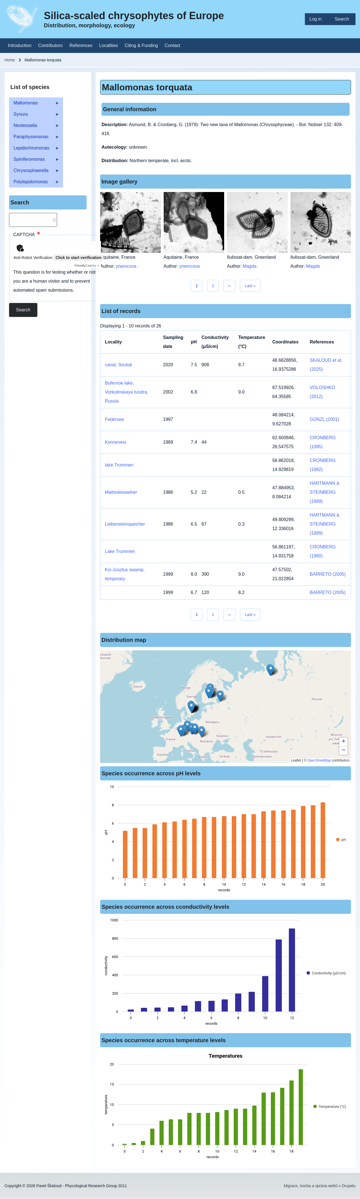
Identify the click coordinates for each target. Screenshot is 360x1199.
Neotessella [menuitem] (34, 127)
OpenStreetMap (319, 760)
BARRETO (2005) (328, 574)
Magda (249, 266)
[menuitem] (317, 19)
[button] (194, 729)
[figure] (225, 840)
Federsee (114, 419)
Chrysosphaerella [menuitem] (34, 172)
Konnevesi (115, 442)
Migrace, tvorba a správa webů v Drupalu (320, 1186)
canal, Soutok (118, 364)
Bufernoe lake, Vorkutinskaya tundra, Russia (126, 392)
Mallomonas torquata (147, 87)
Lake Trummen (120, 551)
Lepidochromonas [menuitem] (34, 150)
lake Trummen (119, 465)
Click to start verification (78, 257)
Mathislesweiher (121, 492)
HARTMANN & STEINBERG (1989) (324, 492)
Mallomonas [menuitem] (34, 105)
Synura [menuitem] (34, 116)
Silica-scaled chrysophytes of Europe (134, 15)
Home (9, 60)
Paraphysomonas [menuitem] (34, 138)
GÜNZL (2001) (324, 419)
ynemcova (126, 266)
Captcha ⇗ (87, 265)
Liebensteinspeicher (125, 524)
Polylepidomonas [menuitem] (34, 183)
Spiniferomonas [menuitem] (34, 161)
